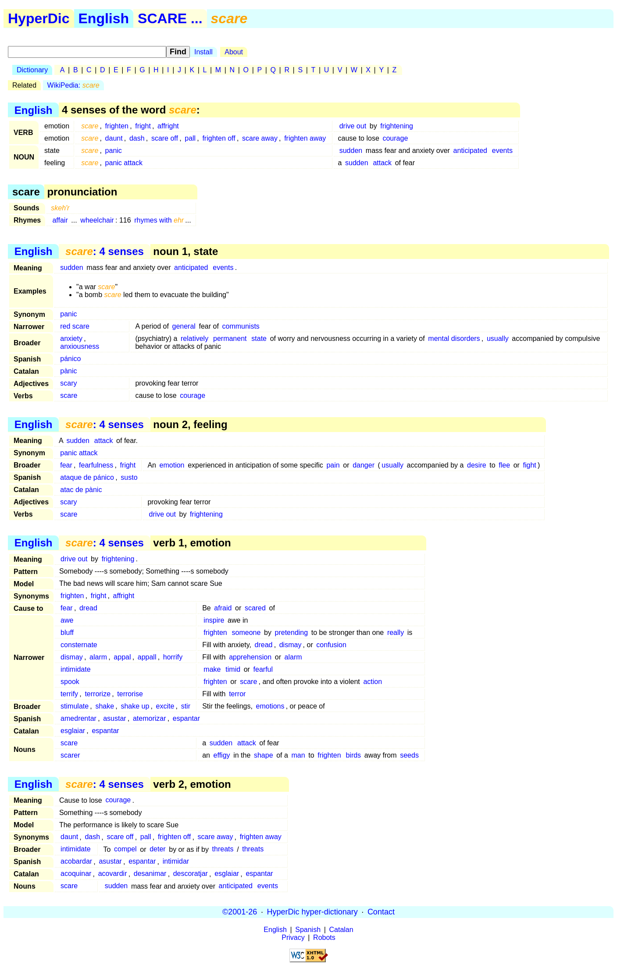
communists (241, 326)
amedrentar (78, 718)
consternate (79, 645)
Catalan (341, 929)
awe (67, 620)
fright (143, 126)
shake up (135, 706)
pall (190, 138)
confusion (331, 645)
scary (68, 383)
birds (353, 755)
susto (129, 477)
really (395, 632)
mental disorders (454, 338)
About (234, 52)
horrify (172, 657)
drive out (352, 126)
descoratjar (190, 874)
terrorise (130, 694)
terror (237, 694)
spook (70, 681)
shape (263, 755)
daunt (114, 138)
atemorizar (149, 718)
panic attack (124, 163)
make (212, 669)
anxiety (71, 338)
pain (332, 465)
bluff (67, 632)
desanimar (150, 874)
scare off (164, 138)
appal (122, 657)
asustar (114, 718)
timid (232, 669)
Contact (381, 911)
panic (113, 150)
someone (246, 632)
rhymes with (159, 220)
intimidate (75, 669)
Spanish (308, 929)
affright (168, 126)
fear (66, 465)
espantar (186, 718)
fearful (263, 669)
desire (476, 465)
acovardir (112, 874)
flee (504, 465)
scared (255, 608)
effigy (222, 755)
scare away (260, 138)
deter (157, 849)
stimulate (75, 706)
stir (185, 706)
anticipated (470, 150)
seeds (409, 755)
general (184, 326)
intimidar (176, 861)
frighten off (218, 138)
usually (498, 338)
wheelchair (97, 220)
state (259, 338)
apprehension (250, 657)
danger (363, 465)
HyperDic (39, 18)
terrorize (98, 694)
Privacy (293, 937)
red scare (74, 326)
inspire (213, 620)
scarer (70, 755)
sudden (351, 150)
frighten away (305, 138)
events (502, 150)
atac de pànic (81, 489)
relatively (194, 338)
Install (203, 52)
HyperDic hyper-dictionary (312, 911)
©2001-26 (239, 911)
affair (60, 220)
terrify (69, 694)
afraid (223, 608)
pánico (70, 358)
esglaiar (73, 730)
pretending (291, 632)
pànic (68, 371)
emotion (172, 465)
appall (147, 657)
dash (137, 138)
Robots (324, 937)
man (298, 755)
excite (165, 706)
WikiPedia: (73, 85)
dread (88, 608)
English (103, 18)
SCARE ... (170, 18)
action (372, 681)
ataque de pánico (87, 477)
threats (223, 849)
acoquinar (76, 874)
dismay (290, 645)
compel (125, 849)
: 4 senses (104, 251)
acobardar (76, 861)
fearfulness (96, 465)
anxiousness (79, 346)
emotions (270, 706)
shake (104, 706)
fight (529, 465)
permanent (230, 338)
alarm (98, 657)
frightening (396, 126)
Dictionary (32, 70)
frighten (116, 126)
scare (68, 395)
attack (382, 163)
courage (395, 138)
